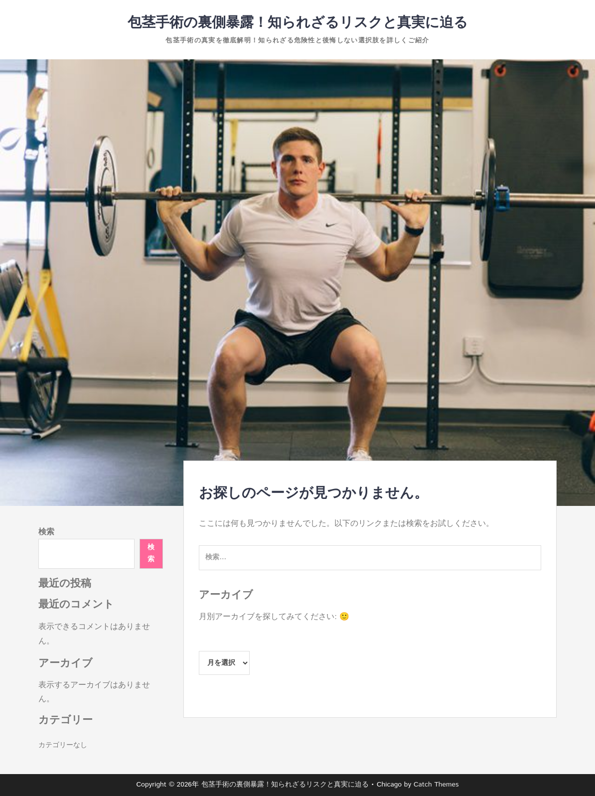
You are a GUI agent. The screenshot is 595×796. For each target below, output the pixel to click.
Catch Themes (436, 785)
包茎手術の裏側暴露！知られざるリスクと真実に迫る (298, 23)
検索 (46, 532)
